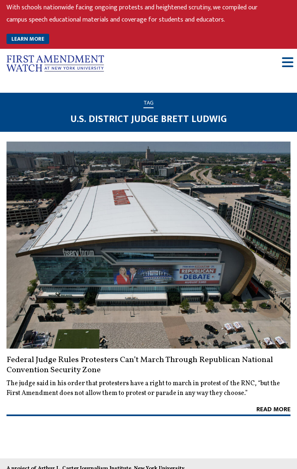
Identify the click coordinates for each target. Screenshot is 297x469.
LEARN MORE (27, 39)
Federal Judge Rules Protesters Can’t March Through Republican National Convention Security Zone (140, 365)
